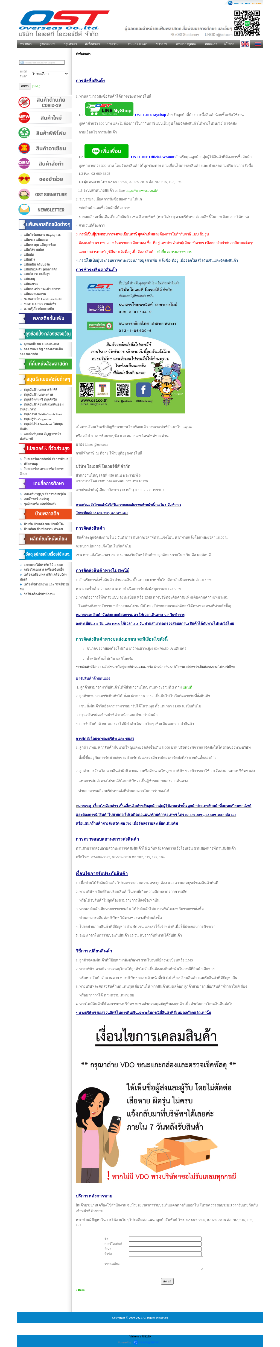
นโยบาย (229, 44)
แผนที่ (187, 687)
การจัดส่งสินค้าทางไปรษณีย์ (102, 570)
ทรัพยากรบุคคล (186, 44)
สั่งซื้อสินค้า (92, 44)
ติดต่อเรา (211, 44)
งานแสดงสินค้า (137, 44)
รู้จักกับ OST (47, 44)
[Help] (36, 86)
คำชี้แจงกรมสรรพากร (174, 252)
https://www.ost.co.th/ (142, 190)
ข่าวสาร (161, 44)
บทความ (112, 44)
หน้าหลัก (26, 44)
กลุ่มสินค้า (70, 44)
